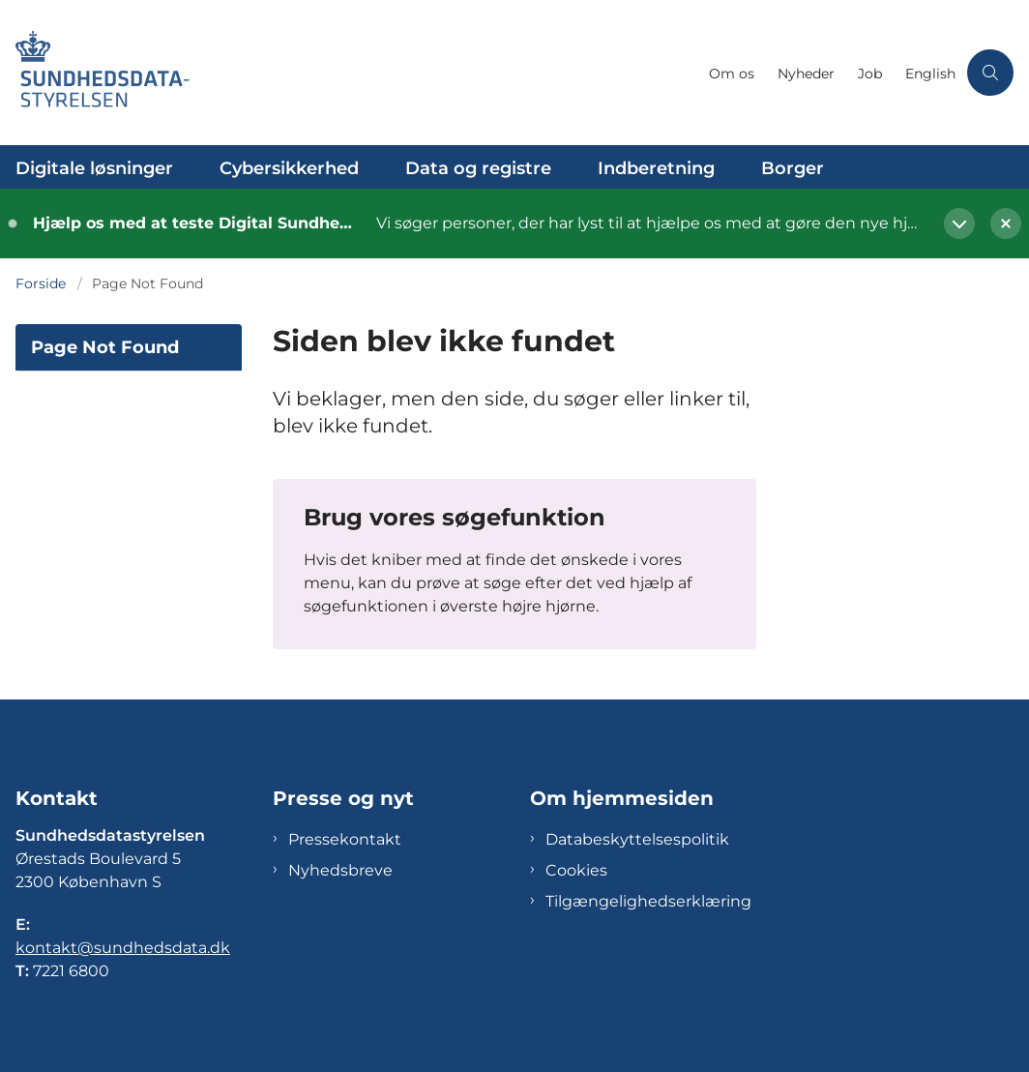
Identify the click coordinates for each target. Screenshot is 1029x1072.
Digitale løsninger (94, 168)
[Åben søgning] (990, 72)
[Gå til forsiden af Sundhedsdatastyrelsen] (348, 72)
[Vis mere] (959, 223)
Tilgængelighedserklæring (648, 901)
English (930, 74)
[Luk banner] (998, 223)
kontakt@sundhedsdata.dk (122, 947)
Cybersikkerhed (289, 168)
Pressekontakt (344, 839)
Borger (792, 168)
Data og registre (478, 168)
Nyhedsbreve (340, 870)
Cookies (576, 870)
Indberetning (656, 168)
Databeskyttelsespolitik (637, 839)
